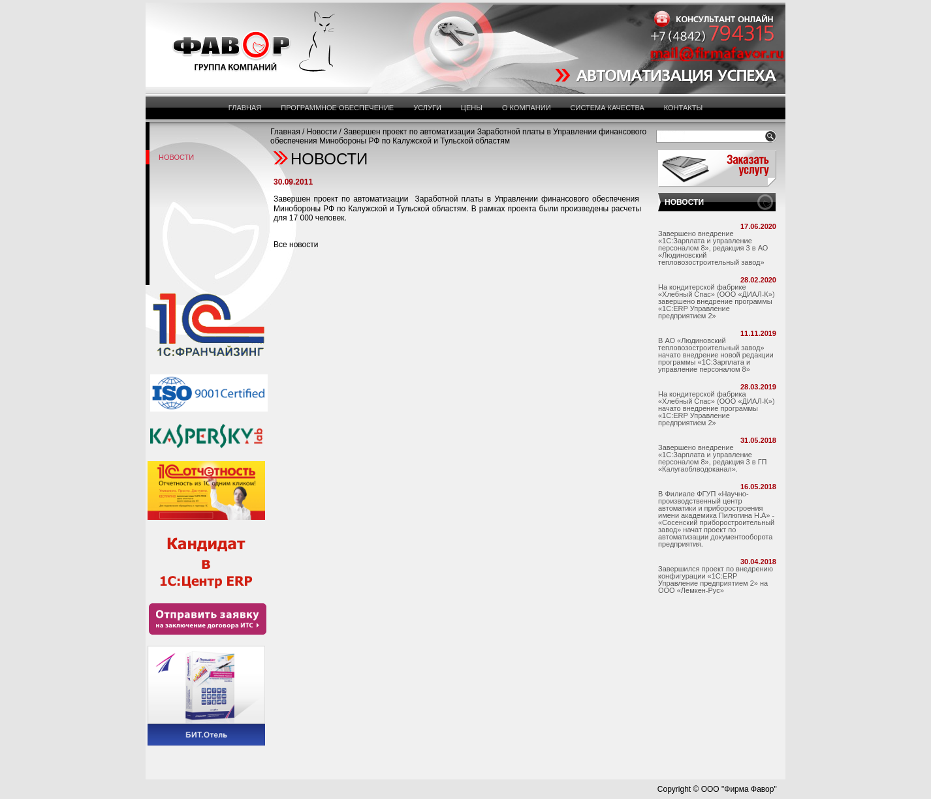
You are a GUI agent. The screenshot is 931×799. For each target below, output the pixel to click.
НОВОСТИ (684, 202)
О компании (526, 108)
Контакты (683, 108)
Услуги (427, 108)
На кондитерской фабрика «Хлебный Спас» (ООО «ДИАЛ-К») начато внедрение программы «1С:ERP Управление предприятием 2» (716, 408)
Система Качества (607, 108)
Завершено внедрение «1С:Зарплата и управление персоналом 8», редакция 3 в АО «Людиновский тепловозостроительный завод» (713, 248)
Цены (471, 108)
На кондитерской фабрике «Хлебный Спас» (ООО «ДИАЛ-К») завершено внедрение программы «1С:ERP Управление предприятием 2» (716, 301)
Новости (322, 131)
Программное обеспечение (337, 108)
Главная (245, 108)
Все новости (296, 244)
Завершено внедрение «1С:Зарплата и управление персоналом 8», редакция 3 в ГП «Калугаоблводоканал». (712, 458)
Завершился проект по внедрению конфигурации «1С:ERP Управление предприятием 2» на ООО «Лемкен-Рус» (715, 579)
